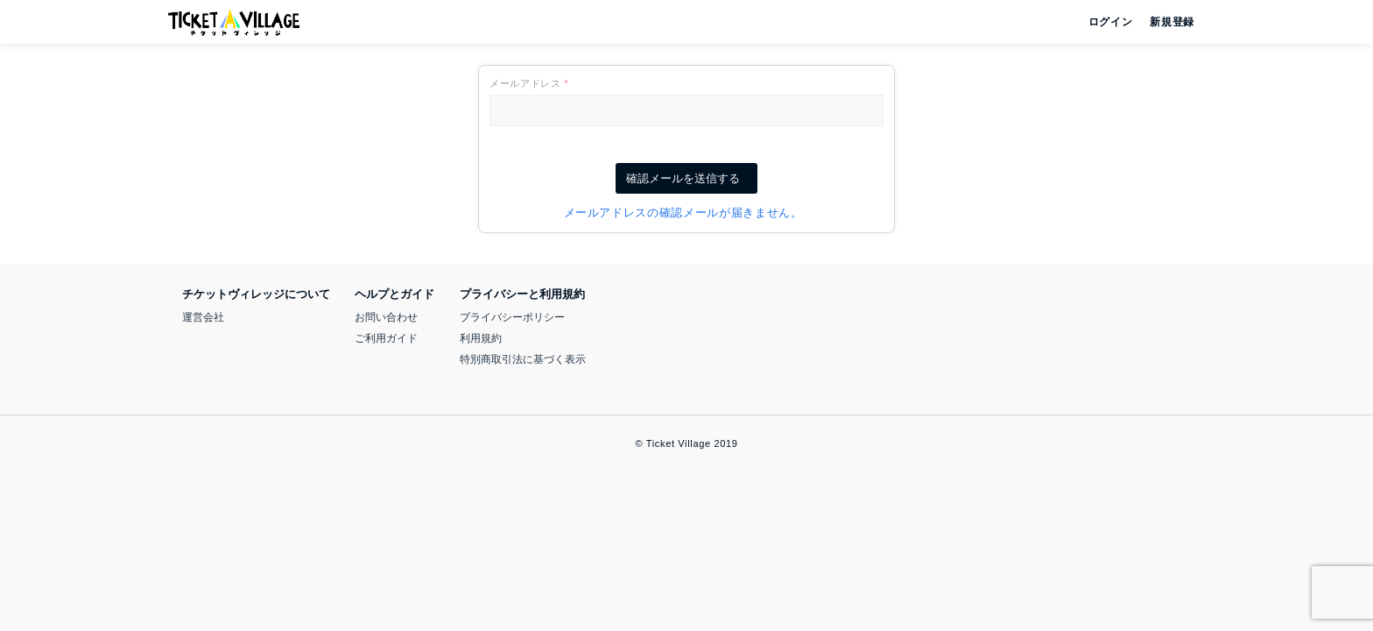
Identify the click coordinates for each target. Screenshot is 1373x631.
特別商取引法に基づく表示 (523, 359)
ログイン (1109, 22)
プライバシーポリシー (512, 317)
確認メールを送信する (686, 178)
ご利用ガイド (386, 338)
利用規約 (481, 338)
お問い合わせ (386, 317)
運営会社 (203, 317)
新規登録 (1165, 22)
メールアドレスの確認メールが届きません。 (687, 212)
